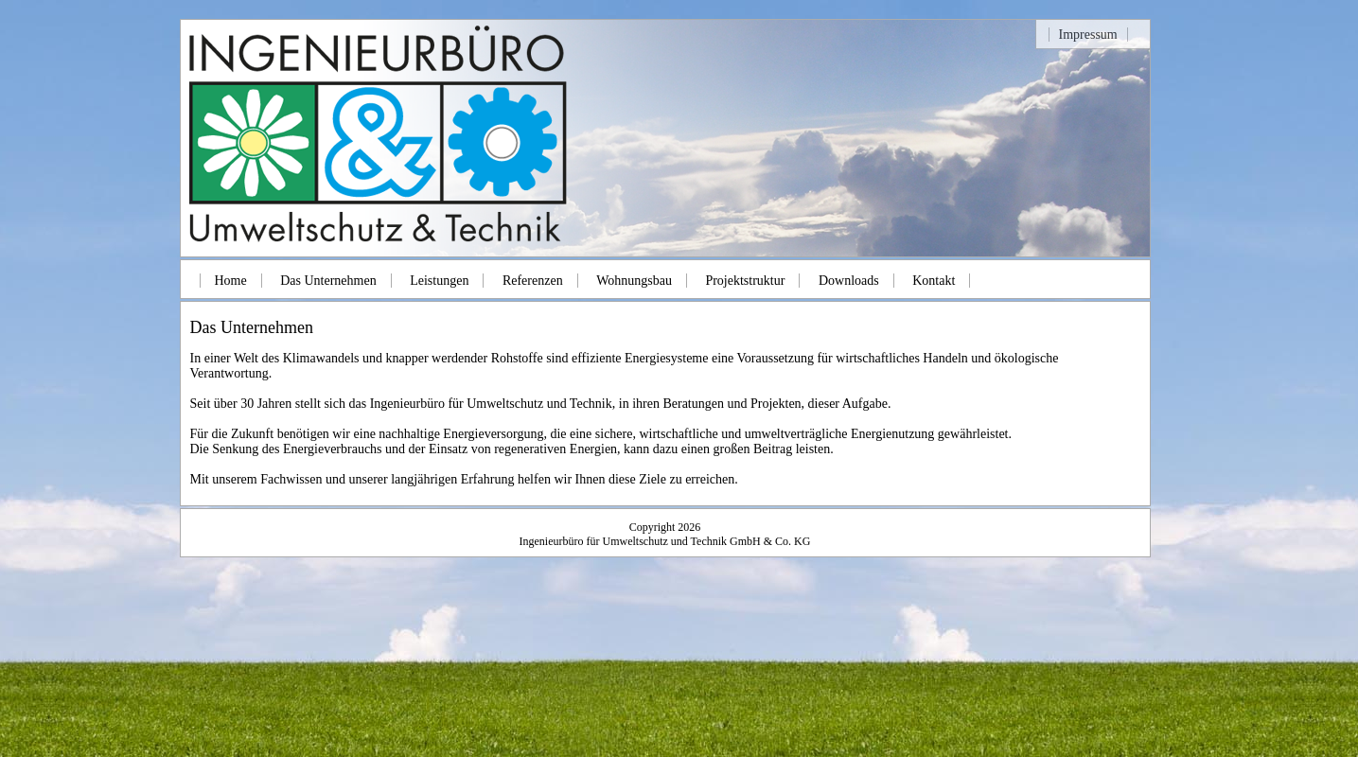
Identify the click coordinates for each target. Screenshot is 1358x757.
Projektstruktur (745, 280)
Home (231, 280)
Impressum (1088, 34)
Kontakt (933, 280)
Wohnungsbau (634, 280)
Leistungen (439, 280)
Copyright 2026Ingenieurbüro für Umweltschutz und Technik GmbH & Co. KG (665, 534)
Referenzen (533, 280)
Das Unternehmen (328, 280)
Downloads (849, 280)
